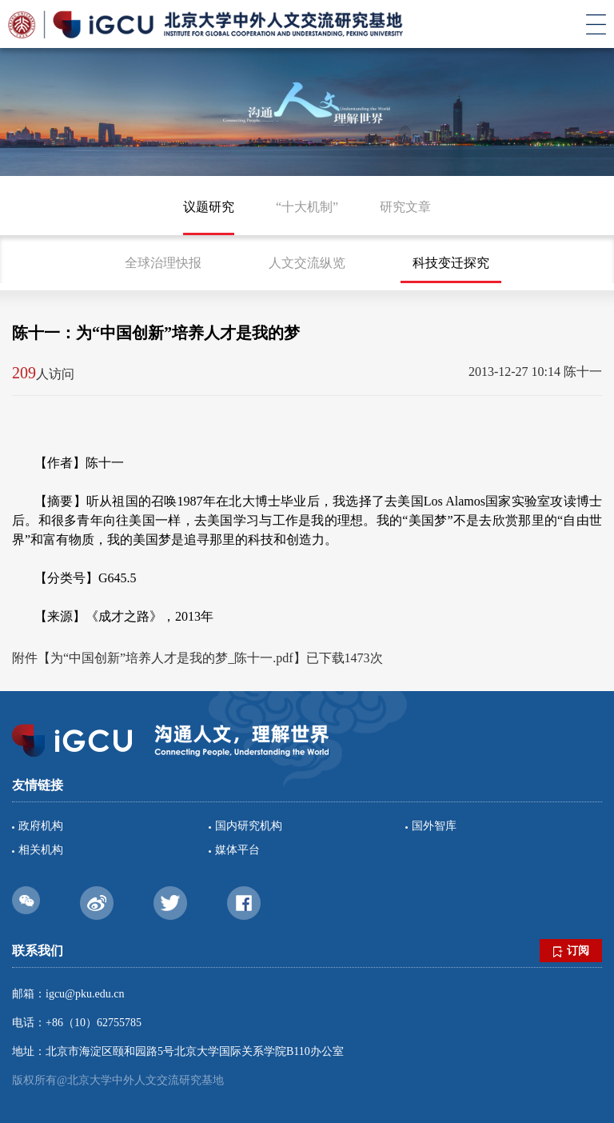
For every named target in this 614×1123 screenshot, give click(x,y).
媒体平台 (237, 850)
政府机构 (40, 826)
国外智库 (434, 826)
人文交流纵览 (307, 263)
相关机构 (40, 850)
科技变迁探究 (451, 263)
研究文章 (405, 207)
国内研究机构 (248, 826)
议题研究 (208, 207)
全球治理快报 (163, 263)
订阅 (571, 951)
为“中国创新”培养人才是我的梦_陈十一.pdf (171, 658)
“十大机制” (307, 207)
